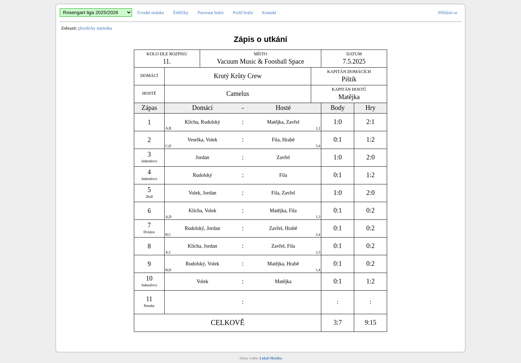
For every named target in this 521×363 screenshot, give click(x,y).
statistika (104, 28)
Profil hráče (243, 12)
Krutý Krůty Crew (238, 76)
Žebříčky (181, 12)
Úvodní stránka (150, 12)
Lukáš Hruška (271, 358)
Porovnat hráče (211, 12)
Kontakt (269, 12)
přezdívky (87, 28)
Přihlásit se (447, 12)
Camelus (237, 93)
